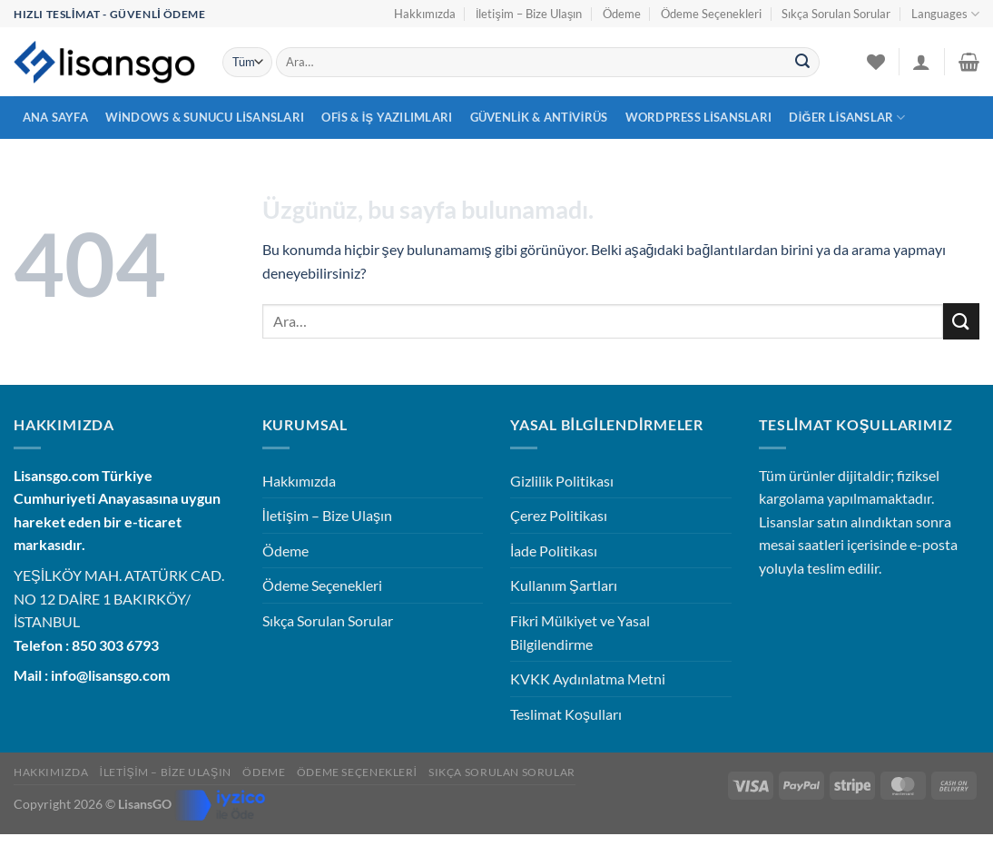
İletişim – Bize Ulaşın (529, 13)
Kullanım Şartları (563, 585)
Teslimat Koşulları (566, 714)
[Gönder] (802, 62)
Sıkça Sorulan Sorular (836, 13)
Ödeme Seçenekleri (711, 13)
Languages (945, 14)
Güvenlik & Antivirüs (539, 117)
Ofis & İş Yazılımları (386, 117)
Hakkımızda (425, 13)
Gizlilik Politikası (562, 480)
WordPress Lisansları (698, 117)
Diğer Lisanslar (847, 117)
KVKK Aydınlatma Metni (587, 678)
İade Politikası (553, 550)
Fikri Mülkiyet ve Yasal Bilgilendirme (580, 632)
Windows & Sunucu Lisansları (204, 117)
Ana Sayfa (55, 117)
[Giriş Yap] (921, 62)
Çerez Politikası (558, 515)
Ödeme (622, 13)
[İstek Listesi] (876, 62)
